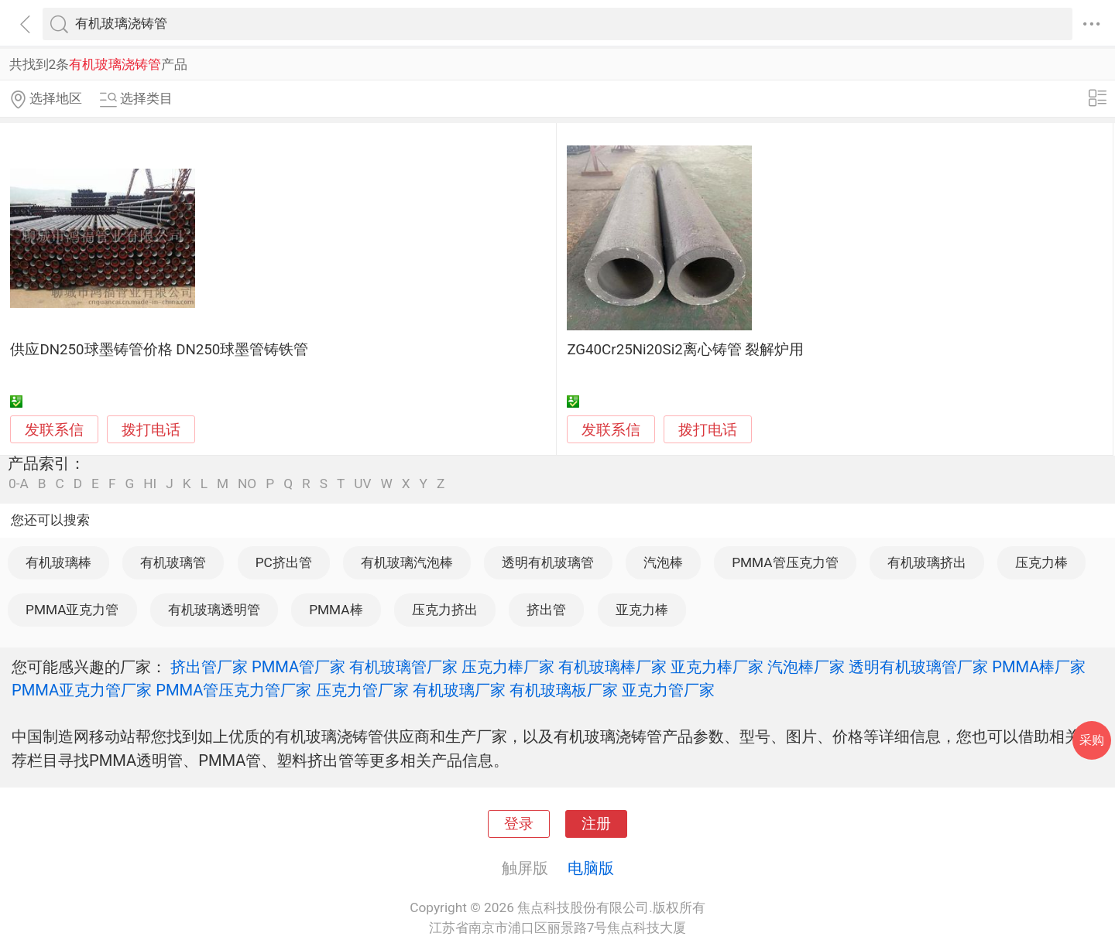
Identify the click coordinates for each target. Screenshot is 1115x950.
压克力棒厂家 (507, 667)
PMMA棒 (335, 609)
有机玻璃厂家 (459, 690)
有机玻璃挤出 (926, 562)
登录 (518, 823)
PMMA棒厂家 (1039, 667)
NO (247, 483)
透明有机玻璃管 (548, 562)
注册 (596, 823)
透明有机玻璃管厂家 (918, 667)
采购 (1091, 740)
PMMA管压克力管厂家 (233, 690)
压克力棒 (1041, 562)
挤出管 (546, 609)
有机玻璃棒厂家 (612, 667)
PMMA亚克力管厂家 (82, 690)
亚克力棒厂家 (717, 667)
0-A (19, 483)
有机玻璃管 (173, 562)
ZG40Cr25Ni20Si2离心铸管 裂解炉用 (685, 349)
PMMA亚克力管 (72, 609)
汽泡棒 (663, 562)
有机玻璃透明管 (214, 609)
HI (149, 483)
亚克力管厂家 (668, 690)
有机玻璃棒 (58, 562)
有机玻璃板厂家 (563, 690)
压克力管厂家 (362, 690)
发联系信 (54, 430)
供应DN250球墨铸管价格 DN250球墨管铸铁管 (159, 349)
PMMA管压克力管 (785, 562)
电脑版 (591, 868)
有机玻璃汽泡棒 (407, 562)
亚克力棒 (642, 609)
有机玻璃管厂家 (403, 667)
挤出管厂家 (209, 667)
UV (362, 483)
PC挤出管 (284, 562)
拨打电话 (151, 430)
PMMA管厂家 (298, 667)
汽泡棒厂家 (806, 667)
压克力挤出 (445, 609)
